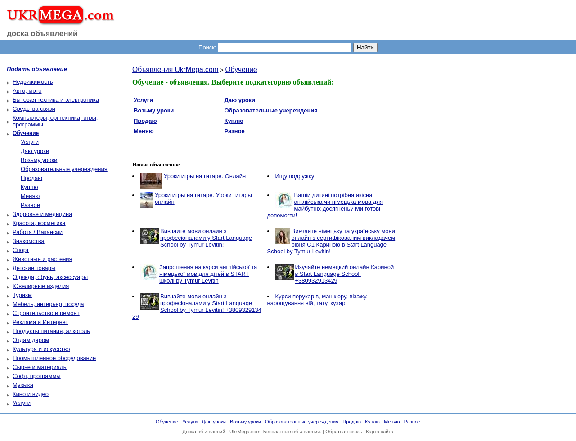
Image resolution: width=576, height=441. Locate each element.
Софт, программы (37, 376)
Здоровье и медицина (42, 214)
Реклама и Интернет (40, 322)
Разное (30, 205)
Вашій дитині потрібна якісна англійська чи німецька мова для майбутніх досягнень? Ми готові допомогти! (325, 205)
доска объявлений (42, 33)
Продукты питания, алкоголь (51, 331)
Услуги (30, 142)
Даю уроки (35, 151)
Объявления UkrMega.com (175, 69)
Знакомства (29, 241)
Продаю (31, 178)
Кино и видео (31, 394)
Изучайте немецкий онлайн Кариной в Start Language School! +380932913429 (344, 274)
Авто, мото (27, 90)
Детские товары (34, 268)
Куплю (29, 187)
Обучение (241, 69)
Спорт (21, 250)
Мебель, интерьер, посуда (48, 304)
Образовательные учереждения (64, 169)
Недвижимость (33, 81)
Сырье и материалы (40, 367)
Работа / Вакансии (38, 232)
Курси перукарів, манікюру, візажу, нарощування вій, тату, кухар (317, 299)
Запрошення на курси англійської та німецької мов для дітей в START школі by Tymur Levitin (208, 274)
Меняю (30, 196)
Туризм (22, 295)
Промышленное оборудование (54, 358)
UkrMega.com (245, 431)
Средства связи (34, 108)
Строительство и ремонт (46, 313)
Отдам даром (31, 340)
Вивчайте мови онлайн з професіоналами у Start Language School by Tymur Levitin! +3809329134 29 (196, 306)
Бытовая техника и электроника (56, 99)
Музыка (23, 385)
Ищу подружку (295, 176)
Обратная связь (343, 431)
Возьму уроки (39, 160)
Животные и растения (42, 259)
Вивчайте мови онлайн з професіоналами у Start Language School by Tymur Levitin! (206, 238)
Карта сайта (379, 431)
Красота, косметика (39, 223)
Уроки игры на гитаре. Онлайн (205, 176)
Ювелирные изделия (41, 286)
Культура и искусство (41, 349)
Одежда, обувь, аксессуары (50, 277)
